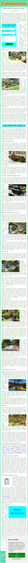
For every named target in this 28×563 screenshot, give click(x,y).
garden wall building (10, 448)
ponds (3, 15)
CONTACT (22, 6)
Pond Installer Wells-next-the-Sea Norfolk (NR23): (12, 13)
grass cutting (10, 453)
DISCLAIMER (25, 6)
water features (15, 468)
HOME (14, 6)
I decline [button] (16, 556)
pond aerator (4, 178)
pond (11, 73)
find (5, 457)
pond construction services (7, 503)
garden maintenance (18, 452)
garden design (14, 451)
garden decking (14, 446)
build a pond (22, 444)
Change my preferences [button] (16, 558)
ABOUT (19, 6)
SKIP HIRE (3, 452)
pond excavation (19, 492)
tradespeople (4, 454)
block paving (4, 447)
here (2, 473)
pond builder (23, 118)
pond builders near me (6, 525)
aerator (16, 200)
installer (16, 103)
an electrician (23, 450)
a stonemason (17, 449)
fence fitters (8, 450)
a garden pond (11, 465)
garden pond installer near (13, 521)
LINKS (17, 6)
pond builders (12, 135)
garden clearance (23, 445)
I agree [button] (17, 553)
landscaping (18, 447)
